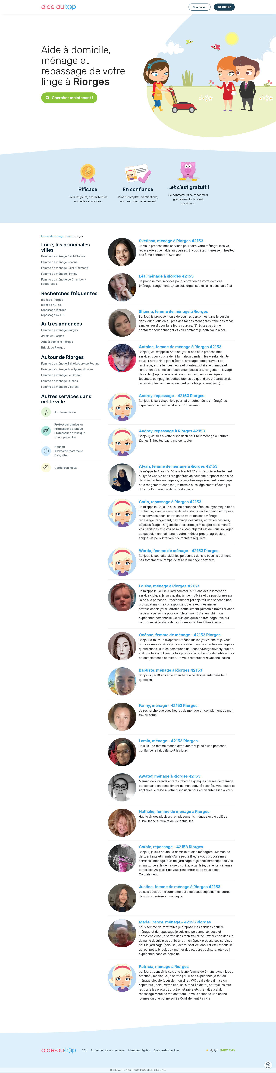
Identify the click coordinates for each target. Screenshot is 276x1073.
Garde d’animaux (65, 467)
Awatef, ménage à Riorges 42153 (169, 776)
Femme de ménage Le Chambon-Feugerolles (63, 281)
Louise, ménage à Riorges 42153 (169, 586)
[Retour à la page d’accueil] (58, 7)
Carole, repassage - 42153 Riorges (171, 847)
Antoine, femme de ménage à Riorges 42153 (180, 346)
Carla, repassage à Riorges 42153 (170, 502)
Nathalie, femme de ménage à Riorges (174, 811)
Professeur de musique (69, 433)
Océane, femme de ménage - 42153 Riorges (180, 635)
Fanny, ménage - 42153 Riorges (168, 705)
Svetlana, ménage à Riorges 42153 (171, 241)
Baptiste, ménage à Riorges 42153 (170, 670)
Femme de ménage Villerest (60, 386)
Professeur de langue (68, 428)
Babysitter (61, 455)
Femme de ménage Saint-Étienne (63, 256)
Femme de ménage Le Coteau (61, 375)
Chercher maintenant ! (69, 97)
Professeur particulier (68, 424)
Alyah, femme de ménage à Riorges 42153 (178, 466)
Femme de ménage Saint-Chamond (64, 268)
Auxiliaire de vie (65, 412)
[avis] (214, 1050)
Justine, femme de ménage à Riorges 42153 (179, 886)
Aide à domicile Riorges (57, 341)
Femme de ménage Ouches (59, 381)
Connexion (199, 7)
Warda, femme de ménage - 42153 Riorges (178, 550)
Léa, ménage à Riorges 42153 (166, 276)
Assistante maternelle (68, 451)
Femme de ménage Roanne (59, 262)
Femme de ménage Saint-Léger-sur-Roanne (70, 363)
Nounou (59, 447)
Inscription (224, 6)
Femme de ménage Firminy (59, 273)
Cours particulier (65, 437)
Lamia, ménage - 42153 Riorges (168, 741)
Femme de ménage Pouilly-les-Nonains (67, 369)
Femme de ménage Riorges (59, 330)
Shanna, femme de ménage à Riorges (173, 311)
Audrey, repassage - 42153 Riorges (171, 395)
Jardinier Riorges (52, 336)
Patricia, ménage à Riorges (164, 966)
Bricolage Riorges (53, 347)
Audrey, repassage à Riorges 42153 (172, 431)
